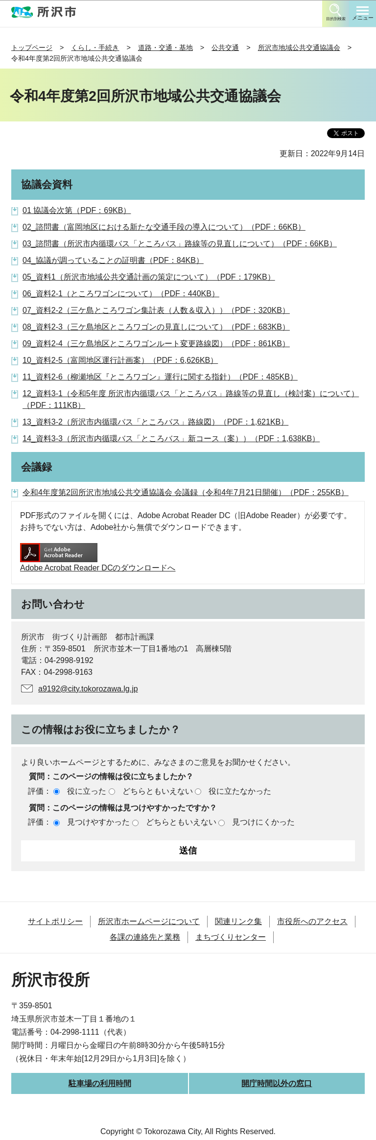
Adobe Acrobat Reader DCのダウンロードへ (97, 557)
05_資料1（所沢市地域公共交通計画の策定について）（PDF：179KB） (149, 277)
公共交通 (225, 47)
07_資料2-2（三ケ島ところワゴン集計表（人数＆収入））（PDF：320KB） (156, 310)
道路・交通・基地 (165, 47)
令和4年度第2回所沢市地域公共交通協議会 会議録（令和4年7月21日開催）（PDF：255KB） (186, 492)
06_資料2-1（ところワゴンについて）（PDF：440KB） (121, 293)
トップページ (31, 47)
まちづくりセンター (230, 937)
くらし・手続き (95, 47)
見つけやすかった (98, 822)
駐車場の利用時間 (100, 1083)
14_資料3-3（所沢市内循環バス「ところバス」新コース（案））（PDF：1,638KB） (171, 438)
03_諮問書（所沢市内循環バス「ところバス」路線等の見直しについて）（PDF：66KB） (180, 243)
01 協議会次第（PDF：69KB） (77, 210)
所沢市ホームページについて (149, 921)
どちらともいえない (157, 791)
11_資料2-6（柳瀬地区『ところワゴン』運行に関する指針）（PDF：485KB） (160, 377)
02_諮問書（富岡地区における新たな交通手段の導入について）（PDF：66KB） (164, 227)
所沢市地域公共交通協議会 (299, 47)
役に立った (86, 791)
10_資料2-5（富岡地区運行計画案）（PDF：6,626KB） (120, 360)
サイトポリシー (55, 921)
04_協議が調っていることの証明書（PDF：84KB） (113, 260)
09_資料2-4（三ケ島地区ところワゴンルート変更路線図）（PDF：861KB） (156, 343)
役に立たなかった (240, 791)
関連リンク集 (238, 921)
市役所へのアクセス (312, 921)
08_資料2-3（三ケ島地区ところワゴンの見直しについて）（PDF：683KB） (156, 327)
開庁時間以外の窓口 (276, 1083)
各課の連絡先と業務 (145, 937)
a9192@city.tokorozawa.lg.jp (88, 689)
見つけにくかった (263, 822)
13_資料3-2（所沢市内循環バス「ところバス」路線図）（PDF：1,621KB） (155, 422)
